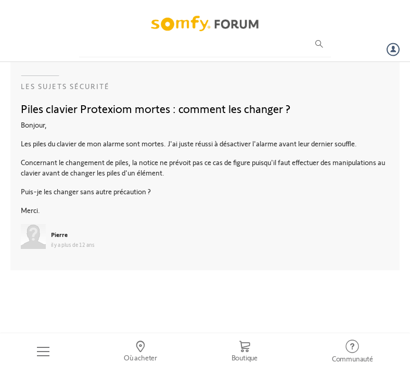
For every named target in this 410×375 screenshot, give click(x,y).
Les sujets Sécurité (65, 86)
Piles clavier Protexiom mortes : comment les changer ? (155, 108)
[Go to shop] (244, 351)
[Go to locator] (141, 351)
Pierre (59, 234)
